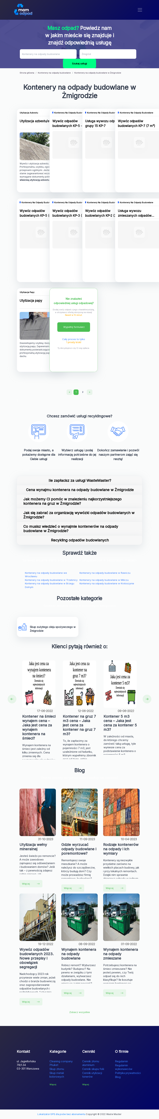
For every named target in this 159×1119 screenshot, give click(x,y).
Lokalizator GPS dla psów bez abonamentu (61, 1114)
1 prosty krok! (73, 342)
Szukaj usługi (79, 63)
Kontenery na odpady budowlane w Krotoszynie (107, 583)
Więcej (31, 883)
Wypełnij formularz (74, 326)
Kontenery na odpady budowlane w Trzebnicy (51, 579)
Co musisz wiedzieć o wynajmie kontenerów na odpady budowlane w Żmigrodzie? (70, 528)
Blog (118, 1077)
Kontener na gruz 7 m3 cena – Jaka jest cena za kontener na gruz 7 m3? (79, 725)
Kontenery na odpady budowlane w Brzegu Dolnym (49, 585)
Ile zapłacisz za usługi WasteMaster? (80, 480)
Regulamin (121, 1061)
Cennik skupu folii (93, 1069)
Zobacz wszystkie (79, 1012)
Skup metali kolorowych (56, 1074)
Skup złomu (56, 1069)
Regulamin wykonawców (123, 1067)
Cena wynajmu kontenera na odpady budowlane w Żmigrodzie (80, 490)
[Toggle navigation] (140, 9)
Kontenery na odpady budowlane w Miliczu (104, 579)
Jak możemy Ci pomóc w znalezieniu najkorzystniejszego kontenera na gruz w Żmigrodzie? (72, 501)
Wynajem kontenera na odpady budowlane (78, 953)
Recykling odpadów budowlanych (80, 540)
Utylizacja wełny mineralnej (33, 846)
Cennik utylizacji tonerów (92, 1074)
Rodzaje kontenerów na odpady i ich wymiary (120, 849)
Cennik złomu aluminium (90, 1063)
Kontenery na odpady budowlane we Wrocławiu (46, 574)
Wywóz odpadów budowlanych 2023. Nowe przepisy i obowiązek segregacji (36, 958)
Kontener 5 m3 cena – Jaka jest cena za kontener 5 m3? (120, 723)
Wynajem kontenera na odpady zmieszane (120, 953)
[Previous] (69, 392)
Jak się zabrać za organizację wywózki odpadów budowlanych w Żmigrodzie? (78, 515)
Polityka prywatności (128, 1073)
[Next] (89, 392)
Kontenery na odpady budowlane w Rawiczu (105, 572)
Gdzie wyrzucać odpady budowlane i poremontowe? (78, 849)
